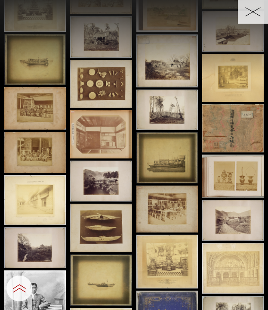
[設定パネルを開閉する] (19, 288)
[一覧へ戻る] (253, 12)
